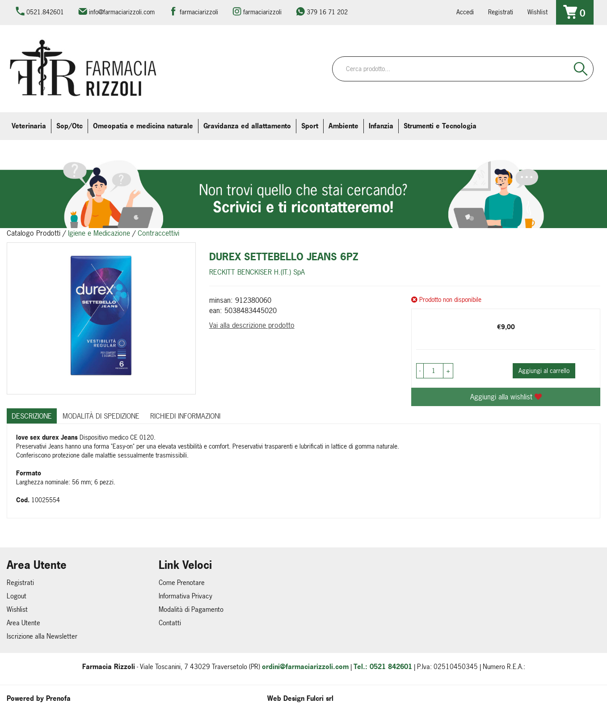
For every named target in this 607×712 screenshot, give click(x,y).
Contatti (170, 622)
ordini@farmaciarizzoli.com (305, 666)
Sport (309, 126)
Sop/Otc (69, 126)
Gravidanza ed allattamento (247, 126)
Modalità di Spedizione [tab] (101, 416)
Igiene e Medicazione (99, 233)
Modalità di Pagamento (191, 609)
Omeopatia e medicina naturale (143, 126)
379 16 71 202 (327, 12)
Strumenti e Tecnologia (440, 126)
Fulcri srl (320, 698)
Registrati (500, 12)
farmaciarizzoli (199, 12)
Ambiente (343, 126)
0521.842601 (45, 12)
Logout (16, 596)
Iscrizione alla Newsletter (42, 636)
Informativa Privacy (185, 596)
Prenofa (58, 698)
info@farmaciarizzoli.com (122, 12)
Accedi (465, 12)
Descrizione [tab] (32, 416)
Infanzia (381, 126)
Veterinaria (29, 126)
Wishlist (537, 12)
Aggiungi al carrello (543, 370)
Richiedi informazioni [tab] (185, 416)
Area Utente (23, 622)
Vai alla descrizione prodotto (252, 325)
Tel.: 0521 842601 (383, 666)
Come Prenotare (182, 582)
